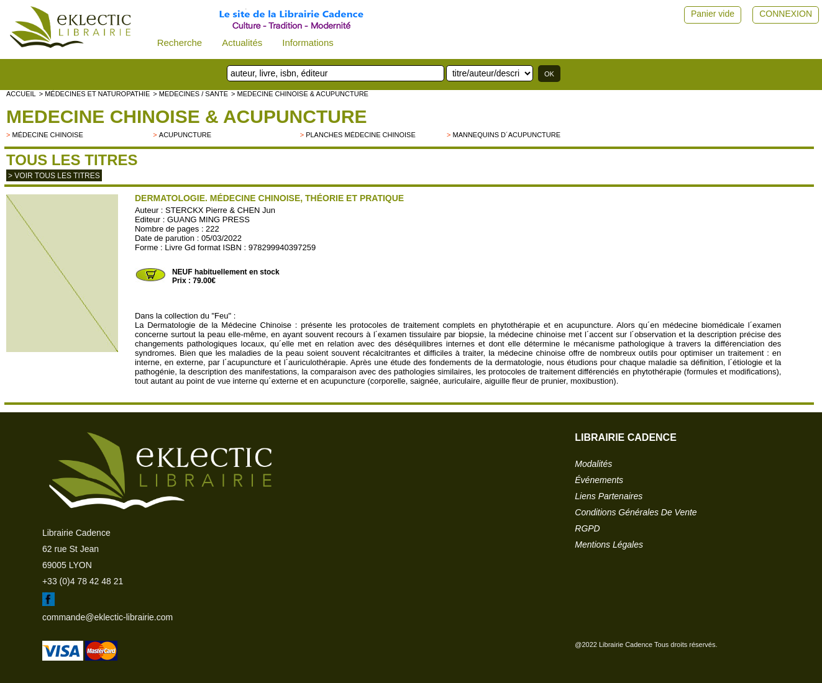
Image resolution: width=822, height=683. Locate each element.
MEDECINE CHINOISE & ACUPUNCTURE (186, 116)
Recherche (180, 42)
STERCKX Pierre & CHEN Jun (220, 210)
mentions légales (609, 545)
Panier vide (712, 14)
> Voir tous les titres (54, 175)
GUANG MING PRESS (208, 219)
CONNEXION (785, 14)
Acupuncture (185, 134)
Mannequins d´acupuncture (506, 134)
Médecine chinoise (47, 134)
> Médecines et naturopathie (94, 93)
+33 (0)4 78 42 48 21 (82, 581)
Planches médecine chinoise (361, 134)
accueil (21, 93)
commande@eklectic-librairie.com (107, 617)
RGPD (587, 528)
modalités (593, 464)
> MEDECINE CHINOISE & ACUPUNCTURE (299, 93)
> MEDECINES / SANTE (190, 93)
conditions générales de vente (635, 512)
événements (599, 480)
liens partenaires (608, 496)
